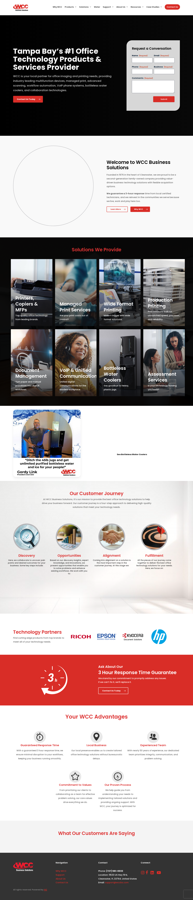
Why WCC (61, 871)
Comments (142, 78)
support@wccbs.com (117, 882)
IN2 (45, 889)
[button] (28, 99)
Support (60, 874)
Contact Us (62, 882)
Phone (140, 66)
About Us (61, 878)
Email (161, 55)
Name (140, 55)
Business (163, 66)
